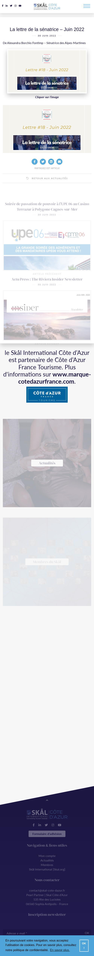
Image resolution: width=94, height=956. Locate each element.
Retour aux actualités (47, 183)
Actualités (47, 860)
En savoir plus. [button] (60, 950)
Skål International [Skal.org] (47, 869)
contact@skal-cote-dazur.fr (47, 890)
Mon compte (47, 856)
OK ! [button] (84, 945)
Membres (47, 865)
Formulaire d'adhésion (47, 834)
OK (87, 933)
